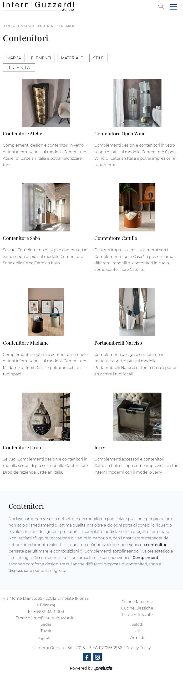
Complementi (45, 26)
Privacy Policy (138, 647)
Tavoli (46, 631)
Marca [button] (14, 58)
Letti (137, 631)
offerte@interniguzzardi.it (52, 618)
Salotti (137, 624)
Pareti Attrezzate (137, 614)
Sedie (46, 624)
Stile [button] (98, 58)
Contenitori (66, 26)
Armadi (137, 637)
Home (7, 26)
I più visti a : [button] (19, 67)
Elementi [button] (41, 58)
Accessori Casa (23, 26)
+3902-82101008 (49, 611)
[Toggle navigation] (173, 6)
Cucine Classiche (137, 608)
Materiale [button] (72, 58)
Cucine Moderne (137, 601)
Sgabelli (45, 637)
